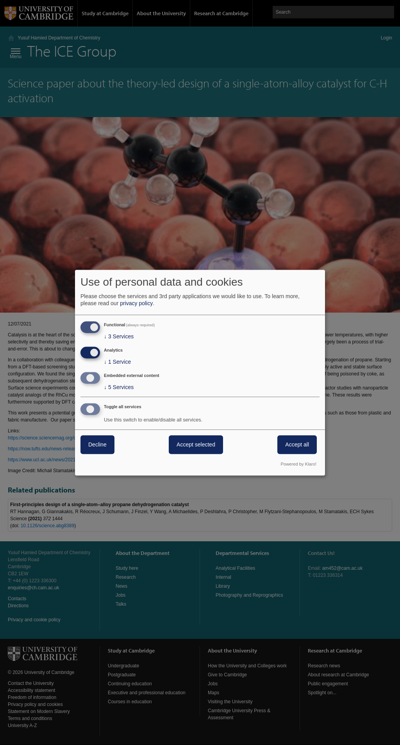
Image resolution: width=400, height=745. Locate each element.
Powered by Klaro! (298, 464)
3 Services (119, 337)
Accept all (297, 444)
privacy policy (136, 303)
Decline (97, 444)
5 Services (119, 387)
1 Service (117, 362)
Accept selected (196, 444)
